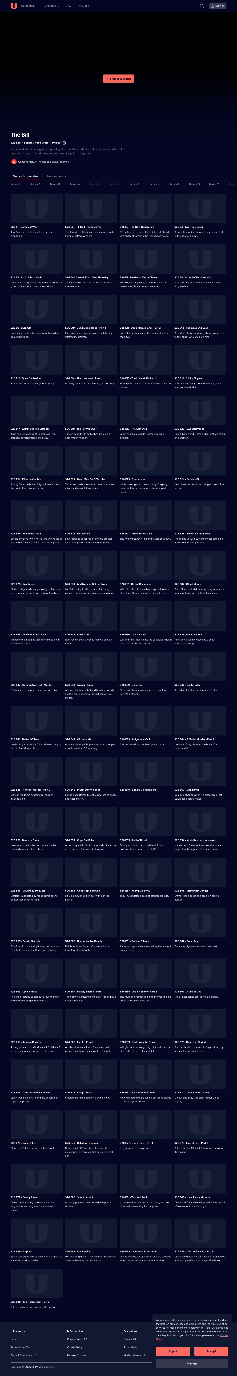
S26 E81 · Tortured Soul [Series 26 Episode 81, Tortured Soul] (133, 1197)
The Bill (20, 134)
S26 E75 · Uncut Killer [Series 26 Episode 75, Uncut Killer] (23, 1143)
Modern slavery (132, 1355)
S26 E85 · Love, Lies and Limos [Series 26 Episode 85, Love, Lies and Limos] (192, 1197)
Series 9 (174, 184)
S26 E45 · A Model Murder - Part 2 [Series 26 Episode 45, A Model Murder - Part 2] (30, 790)
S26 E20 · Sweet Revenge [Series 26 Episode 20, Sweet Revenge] (189, 429)
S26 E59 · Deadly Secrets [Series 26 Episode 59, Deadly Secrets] (25, 941)
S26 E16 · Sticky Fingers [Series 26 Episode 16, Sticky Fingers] (188, 378)
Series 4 (75, 184)
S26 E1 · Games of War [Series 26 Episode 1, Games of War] (24, 227)
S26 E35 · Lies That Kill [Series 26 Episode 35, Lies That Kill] (133, 634)
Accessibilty (130, 1347)
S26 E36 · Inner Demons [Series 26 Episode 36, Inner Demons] (188, 634)
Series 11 (214, 184)
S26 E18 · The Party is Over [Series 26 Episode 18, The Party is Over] (80, 429)
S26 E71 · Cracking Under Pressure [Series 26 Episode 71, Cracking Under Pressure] (31, 1092)
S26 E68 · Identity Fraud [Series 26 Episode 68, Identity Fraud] (79, 1042)
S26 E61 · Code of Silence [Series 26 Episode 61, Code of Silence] (134, 941)
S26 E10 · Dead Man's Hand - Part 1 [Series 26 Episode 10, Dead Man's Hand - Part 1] (85, 328)
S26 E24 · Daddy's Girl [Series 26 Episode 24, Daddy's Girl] (187, 479)
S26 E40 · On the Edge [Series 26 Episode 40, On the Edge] (187, 685)
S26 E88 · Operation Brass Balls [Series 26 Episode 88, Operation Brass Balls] (138, 1251)
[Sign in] (217, 6)
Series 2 (35, 184)
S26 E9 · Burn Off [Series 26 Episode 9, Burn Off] (21, 328)
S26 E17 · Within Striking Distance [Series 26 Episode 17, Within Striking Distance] (30, 429)
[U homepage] (14, 6)
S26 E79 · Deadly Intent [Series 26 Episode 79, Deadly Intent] (24, 1197)
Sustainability (131, 1339)
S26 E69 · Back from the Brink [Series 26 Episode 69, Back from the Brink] (137, 1042)
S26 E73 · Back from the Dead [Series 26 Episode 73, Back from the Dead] (137, 1092)
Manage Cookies (76, 1355)
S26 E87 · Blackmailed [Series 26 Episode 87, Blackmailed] (78, 1251)
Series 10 (194, 184)
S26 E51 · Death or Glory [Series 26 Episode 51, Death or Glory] (25, 840)
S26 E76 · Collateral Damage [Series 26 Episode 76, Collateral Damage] (82, 1143)
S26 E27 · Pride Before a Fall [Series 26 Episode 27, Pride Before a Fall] (136, 533)
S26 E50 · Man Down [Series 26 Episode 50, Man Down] (186, 790)
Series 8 (154, 184)
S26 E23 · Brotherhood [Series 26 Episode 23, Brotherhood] (133, 479)
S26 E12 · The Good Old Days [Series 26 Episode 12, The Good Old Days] (191, 328)
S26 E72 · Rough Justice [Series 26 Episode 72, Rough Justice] (79, 1092)
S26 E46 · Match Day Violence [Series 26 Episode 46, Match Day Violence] (82, 790)
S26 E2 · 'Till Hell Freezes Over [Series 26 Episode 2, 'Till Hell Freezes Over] (83, 227)
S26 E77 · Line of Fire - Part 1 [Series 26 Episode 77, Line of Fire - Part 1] (136, 1143)
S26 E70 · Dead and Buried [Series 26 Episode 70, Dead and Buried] (190, 1042)
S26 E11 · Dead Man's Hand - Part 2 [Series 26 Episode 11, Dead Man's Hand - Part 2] (140, 328)
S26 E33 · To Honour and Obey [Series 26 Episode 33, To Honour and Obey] (28, 634)
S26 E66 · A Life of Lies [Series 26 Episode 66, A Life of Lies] (187, 991)
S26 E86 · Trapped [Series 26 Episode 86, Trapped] (21, 1251)
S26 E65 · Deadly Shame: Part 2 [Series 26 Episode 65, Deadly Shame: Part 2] (138, 991)
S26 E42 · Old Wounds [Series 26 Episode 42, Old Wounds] (78, 739)
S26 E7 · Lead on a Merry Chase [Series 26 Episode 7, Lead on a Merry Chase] (138, 277)
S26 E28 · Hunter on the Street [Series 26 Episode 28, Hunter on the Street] (192, 533)
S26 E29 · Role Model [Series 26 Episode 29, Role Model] (23, 584)
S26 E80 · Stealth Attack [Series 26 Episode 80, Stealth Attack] (79, 1197)
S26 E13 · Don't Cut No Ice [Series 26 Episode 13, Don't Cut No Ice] (26, 378)
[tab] (58, 177)
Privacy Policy (75, 1339)
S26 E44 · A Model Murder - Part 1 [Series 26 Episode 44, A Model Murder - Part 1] (194, 739)
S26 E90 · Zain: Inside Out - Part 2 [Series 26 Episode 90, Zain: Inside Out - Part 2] (30, 1302)
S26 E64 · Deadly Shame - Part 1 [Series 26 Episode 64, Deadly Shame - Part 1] (84, 991)
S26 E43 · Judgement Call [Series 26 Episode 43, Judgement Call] (135, 739)
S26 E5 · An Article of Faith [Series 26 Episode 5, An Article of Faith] (26, 277)
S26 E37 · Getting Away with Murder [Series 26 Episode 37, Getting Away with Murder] (31, 685)
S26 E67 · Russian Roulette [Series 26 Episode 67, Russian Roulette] (26, 1042)
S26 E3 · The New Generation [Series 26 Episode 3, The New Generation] (137, 227)
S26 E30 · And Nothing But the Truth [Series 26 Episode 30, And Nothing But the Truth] (86, 584)
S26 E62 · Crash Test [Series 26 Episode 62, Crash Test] (186, 941)
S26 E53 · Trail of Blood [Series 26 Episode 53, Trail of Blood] (133, 840)
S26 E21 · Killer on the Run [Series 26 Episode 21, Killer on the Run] (26, 479)
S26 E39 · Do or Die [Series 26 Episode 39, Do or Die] (131, 685)
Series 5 (95, 184)
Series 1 (15, 184)
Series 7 (134, 184)
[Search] (201, 6)
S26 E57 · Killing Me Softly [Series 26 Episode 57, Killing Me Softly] (135, 891)
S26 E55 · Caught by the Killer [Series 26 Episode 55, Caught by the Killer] (28, 891)
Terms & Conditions (21, 1355)
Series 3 (55, 184)
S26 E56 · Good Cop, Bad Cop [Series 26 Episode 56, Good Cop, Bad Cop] (82, 891)
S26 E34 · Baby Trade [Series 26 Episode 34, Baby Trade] (77, 634)
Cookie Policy (75, 1347)
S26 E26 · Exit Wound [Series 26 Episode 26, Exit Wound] (77, 533)
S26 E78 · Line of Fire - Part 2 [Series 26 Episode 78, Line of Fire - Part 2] (191, 1143)
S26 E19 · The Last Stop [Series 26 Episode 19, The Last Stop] (133, 429)
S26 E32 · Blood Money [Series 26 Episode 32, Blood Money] (187, 584)
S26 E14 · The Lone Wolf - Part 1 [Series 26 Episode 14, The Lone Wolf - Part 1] (83, 378)
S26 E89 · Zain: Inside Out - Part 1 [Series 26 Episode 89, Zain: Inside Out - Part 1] (193, 1251)
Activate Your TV (20, 1347)
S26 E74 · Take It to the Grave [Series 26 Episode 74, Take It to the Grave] (191, 1092)
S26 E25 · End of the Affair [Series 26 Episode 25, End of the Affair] (26, 533)
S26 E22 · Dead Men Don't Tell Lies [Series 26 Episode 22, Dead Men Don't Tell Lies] (85, 479)
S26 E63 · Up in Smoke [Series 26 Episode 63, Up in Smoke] (24, 991)
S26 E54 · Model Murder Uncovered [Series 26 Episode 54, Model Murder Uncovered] (195, 840)
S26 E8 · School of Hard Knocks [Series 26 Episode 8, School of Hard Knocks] (192, 277)
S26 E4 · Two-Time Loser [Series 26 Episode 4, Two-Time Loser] (188, 227)
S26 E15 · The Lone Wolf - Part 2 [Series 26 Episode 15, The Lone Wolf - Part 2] (138, 378)
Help (13, 1339)
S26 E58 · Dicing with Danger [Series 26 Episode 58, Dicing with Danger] (191, 891)
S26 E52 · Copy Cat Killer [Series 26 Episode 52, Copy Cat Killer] (79, 840)
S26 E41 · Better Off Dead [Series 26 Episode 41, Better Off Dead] (25, 739)
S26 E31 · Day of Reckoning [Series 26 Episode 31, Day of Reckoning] (135, 584)
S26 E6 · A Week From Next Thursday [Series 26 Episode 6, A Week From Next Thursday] (86, 277)
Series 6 (114, 184)
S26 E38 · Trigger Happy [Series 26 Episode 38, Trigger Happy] (79, 685)
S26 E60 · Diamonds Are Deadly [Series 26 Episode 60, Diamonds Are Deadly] (83, 941)
